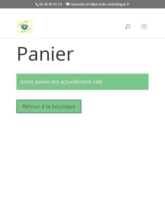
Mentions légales (35, 194)
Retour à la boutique (48, 106)
